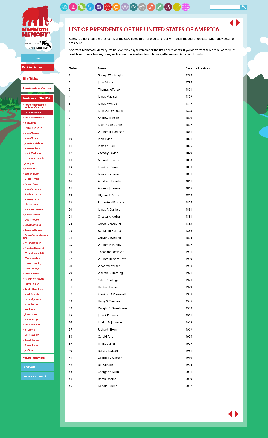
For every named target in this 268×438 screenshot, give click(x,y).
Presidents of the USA (36, 98)
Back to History (32, 67)
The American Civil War (37, 88)
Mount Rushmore (34, 358)
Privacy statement (34, 376)
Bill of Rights (30, 78)
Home (37, 58)
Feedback (29, 367)
